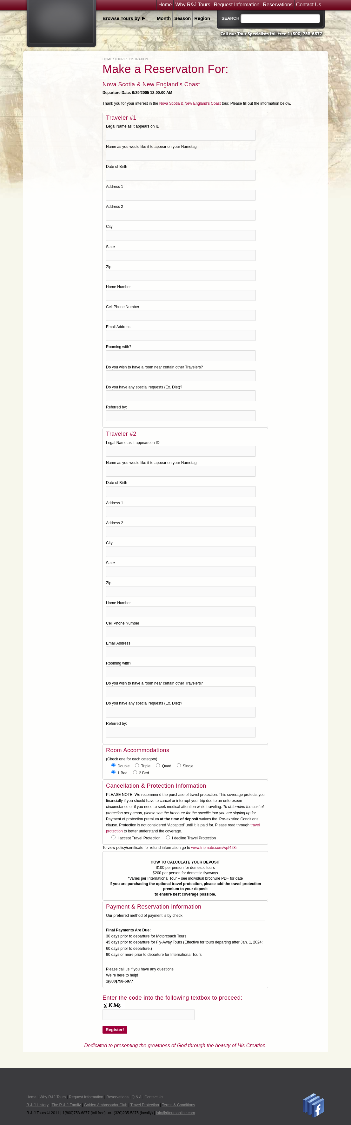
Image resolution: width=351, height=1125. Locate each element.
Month (164, 18)
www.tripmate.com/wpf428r (214, 847)
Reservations (277, 4)
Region (202, 18)
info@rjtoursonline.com (175, 1113)
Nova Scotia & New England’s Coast (190, 103)
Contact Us (308, 4)
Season (182, 18)
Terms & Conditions (178, 1105)
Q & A (137, 1097)
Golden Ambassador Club (105, 1105)
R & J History (37, 1105)
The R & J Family (66, 1105)
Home (165, 4)
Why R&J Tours (192, 4)
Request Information (236, 4)
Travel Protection (144, 1105)
